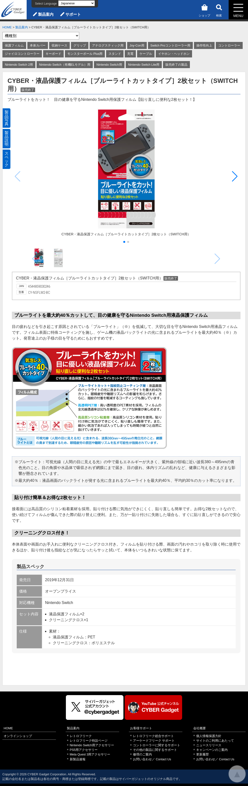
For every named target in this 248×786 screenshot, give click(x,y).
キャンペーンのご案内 (212, 750)
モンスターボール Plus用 (84, 54)
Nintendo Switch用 (109, 64)
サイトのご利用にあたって (215, 740)
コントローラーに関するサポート (156, 745)
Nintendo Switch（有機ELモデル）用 (64, 64)
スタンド (114, 54)
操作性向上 (204, 45)
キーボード (53, 54)
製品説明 (6, 138)
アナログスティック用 (108, 45)
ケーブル (146, 54)
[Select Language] (76, 3)
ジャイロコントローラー (22, 54)
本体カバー (38, 45)
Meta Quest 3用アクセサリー (90, 754)
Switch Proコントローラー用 (170, 45)
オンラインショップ (18, 736)
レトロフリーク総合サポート (153, 736)
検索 (219, 9)
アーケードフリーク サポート (154, 740)
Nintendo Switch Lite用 (144, 64)
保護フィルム (14, 45)
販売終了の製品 (176, 64)
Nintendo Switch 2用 (19, 64)
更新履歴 (202, 754)
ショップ (204, 9)
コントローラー (229, 45)
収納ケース (59, 45)
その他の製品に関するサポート (155, 750)
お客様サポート (141, 728)
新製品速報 (77, 759)
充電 (130, 54)
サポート (73, 14)
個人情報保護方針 (208, 736)
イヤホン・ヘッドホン (174, 54)
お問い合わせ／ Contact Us (152, 759)
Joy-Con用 (137, 45)
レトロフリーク (81, 736)
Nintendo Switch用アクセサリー (92, 745)
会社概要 (199, 728)
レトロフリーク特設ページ (89, 740)
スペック (6, 159)
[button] (235, 176)
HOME (7, 27)
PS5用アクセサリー (84, 750)
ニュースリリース (208, 745)
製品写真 (6, 118)
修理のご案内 (142, 754)
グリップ (79, 45)
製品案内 (46, 14)
